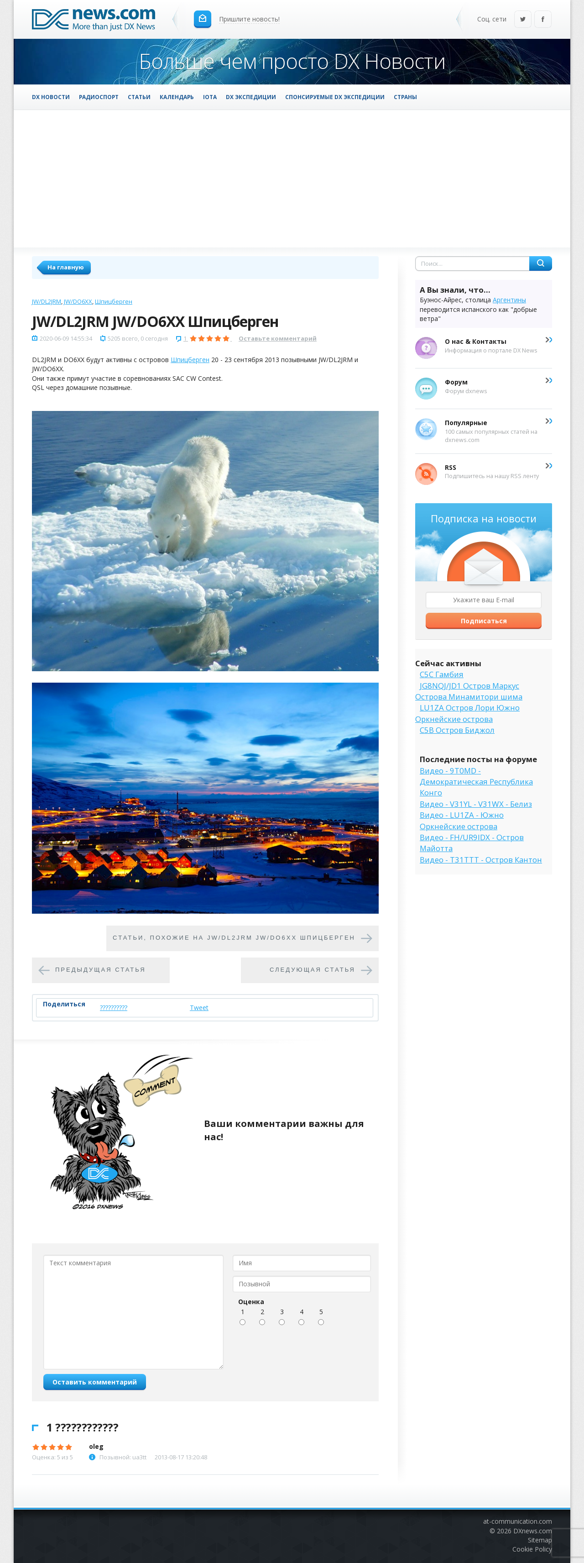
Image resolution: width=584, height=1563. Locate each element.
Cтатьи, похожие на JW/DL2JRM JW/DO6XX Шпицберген (234, 937)
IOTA (210, 96)
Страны (405, 96)
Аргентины (509, 299)
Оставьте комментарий (278, 338)
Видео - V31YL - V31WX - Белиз (476, 804)
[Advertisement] (292, 178)
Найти (540, 263)
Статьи (139, 96)
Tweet (199, 1007)
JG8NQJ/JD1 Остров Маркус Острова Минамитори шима (468, 691)
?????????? (113, 1007)
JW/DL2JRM (46, 301)
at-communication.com (517, 1521)
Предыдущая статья (100, 969)
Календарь (177, 96)
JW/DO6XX (78, 301)
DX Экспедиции (251, 96)
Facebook (543, 20)
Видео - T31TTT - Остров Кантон (481, 859)
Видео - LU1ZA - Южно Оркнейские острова (462, 820)
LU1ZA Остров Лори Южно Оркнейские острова (467, 713)
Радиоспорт (99, 96)
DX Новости (51, 96)
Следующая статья (312, 969)
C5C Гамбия (442, 674)
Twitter (523, 20)
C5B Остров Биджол (457, 730)
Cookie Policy (532, 1549)
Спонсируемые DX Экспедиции (335, 96)
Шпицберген (113, 301)
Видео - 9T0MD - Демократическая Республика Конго (476, 781)
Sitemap (540, 1540)
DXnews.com (532, 1530)
